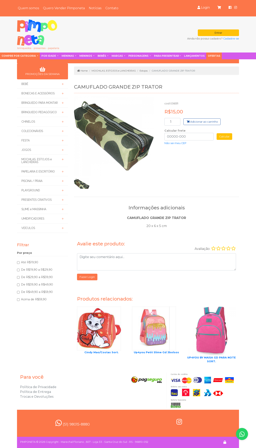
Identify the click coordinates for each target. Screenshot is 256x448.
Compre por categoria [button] (19, 55)
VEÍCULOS (28, 228)
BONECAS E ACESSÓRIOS (38, 93)
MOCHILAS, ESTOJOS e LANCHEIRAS (36, 161)
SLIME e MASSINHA (33, 209)
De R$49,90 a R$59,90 (37, 292)
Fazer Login (87, 276)
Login (203, 7)
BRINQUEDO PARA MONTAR (39, 102)
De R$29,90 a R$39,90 (37, 277)
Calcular (224, 136)
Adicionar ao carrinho (202, 121)
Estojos (144, 70)
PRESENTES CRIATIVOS (36, 199)
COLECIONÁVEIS (32, 131)
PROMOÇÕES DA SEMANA (42, 71)
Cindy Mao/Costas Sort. (101, 352)
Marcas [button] (117, 55)
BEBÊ (24, 84)
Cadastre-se (231, 38)
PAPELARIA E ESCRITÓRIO (38, 171)
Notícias (95, 8)
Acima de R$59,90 (34, 299)
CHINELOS (28, 121)
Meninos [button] (86, 55)
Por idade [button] (49, 55)
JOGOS (26, 149)
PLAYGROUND (30, 190)
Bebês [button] (102, 55)
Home (82, 70)
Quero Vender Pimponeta (64, 8)
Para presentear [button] (166, 55)
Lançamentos (194, 55)
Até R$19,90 (29, 262)
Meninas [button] (68, 55)
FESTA (25, 140)
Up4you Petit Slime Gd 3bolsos (156, 352)
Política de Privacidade (38, 387)
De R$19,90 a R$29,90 (36, 269)
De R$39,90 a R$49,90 (37, 284)
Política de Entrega (35, 392)
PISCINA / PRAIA (31, 181)
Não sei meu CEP (175, 143)
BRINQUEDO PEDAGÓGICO (39, 112)
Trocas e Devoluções (36, 397)
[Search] (172, 122)
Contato (111, 8)
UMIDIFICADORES (32, 218)
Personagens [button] (138, 55)
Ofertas (214, 55)
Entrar (218, 32)
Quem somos (28, 8)
